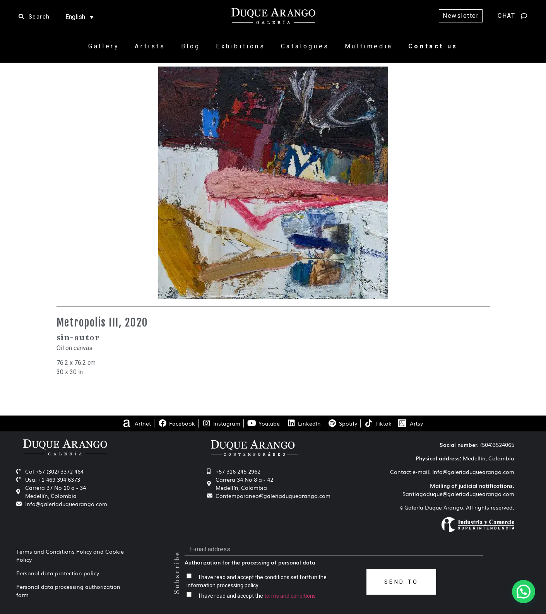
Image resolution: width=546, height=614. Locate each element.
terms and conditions (290, 595)
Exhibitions (240, 46)
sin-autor (78, 337)
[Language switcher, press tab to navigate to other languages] (80, 17)
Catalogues (305, 46)
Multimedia (369, 46)
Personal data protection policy (57, 573)
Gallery (103, 46)
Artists (150, 46)
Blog (190, 46)
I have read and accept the (257, 595)
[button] (523, 591)
